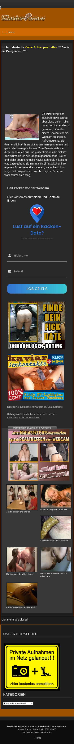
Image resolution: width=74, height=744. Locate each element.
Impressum (28, 732)
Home (38, 737)
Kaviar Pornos (24, 729)
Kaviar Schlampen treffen (41, 47)
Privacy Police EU (43, 732)
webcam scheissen (29, 417)
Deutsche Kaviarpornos (33, 406)
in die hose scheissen (35, 414)
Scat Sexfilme (55, 406)
